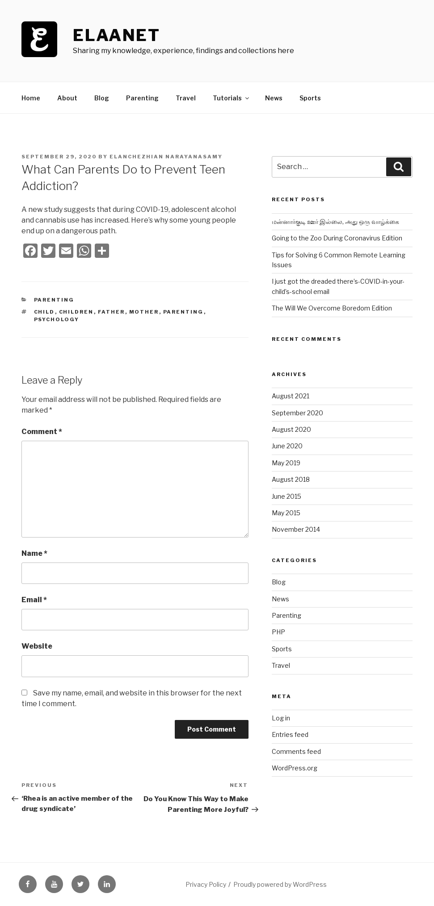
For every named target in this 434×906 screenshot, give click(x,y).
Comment (41, 431)
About (67, 98)
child (44, 312)
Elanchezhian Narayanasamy (166, 156)
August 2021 (290, 396)
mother (144, 312)
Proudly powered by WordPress (280, 884)
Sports (310, 98)
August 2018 (291, 479)
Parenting (142, 98)
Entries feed (290, 734)
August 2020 (291, 429)
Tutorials (231, 98)
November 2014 (296, 529)
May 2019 (286, 463)
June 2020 (287, 446)
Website (36, 646)
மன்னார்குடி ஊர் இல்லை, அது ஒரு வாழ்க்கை (335, 221)
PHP (278, 632)
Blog (101, 98)
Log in (281, 718)
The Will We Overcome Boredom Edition (332, 308)
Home (30, 98)
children (76, 312)
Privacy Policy (205, 884)
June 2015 (286, 496)
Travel (186, 98)
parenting (183, 312)
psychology (57, 319)
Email (34, 600)
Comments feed (296, 751)
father (111, 312)
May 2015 (286, 513)
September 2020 (297, 413)
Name (34, 553)
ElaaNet (116, 35)
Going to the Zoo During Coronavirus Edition (337, 238)
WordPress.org (294, 768)
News (273, 98)
